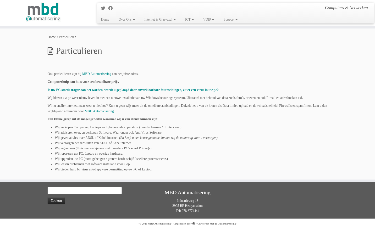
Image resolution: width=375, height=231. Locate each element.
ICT (189, 19)
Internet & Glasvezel (160, 19)
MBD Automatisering (159, 223)
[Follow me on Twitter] (104, 8)
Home (105, 19)
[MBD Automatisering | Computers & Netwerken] (43, 12)
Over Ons (127, 19)
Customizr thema (227, 223)
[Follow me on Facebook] (112, 8)
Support (230, 19)
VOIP (208, 19)
